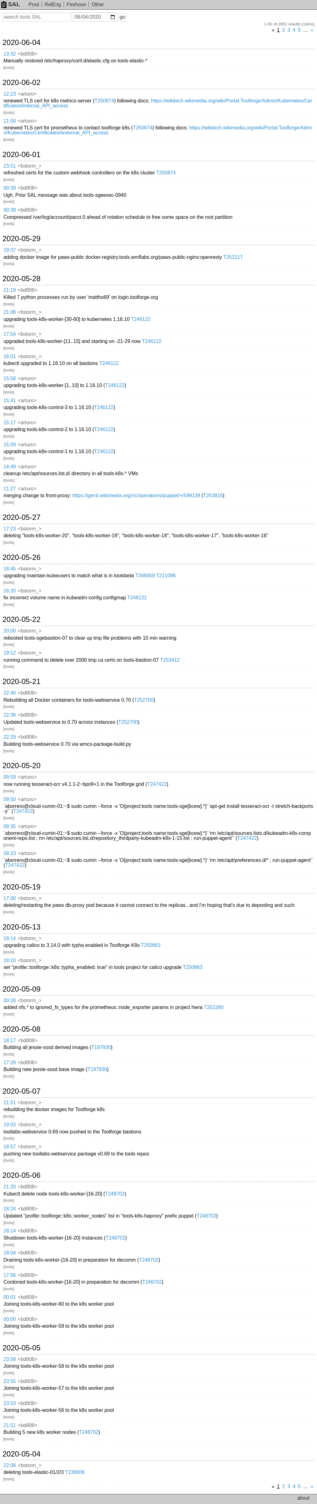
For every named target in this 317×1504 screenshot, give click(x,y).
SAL (10, 4)
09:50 (9, 799)
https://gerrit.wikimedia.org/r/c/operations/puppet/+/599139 (136, 495)
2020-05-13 (21, 927)
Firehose (76, 4)
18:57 (9, 1146)
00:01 (9, 1297)
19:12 (9, 652)
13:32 (9, 53)
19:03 (9, 1124)
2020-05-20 (21, 765)
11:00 (9, 121)
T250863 (150, 945)
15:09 (9, 444)
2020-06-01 (21, 154)
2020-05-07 (21, 1091)
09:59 (9, 777)
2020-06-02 (21, 82)
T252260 (213, 1007)
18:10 (9, 960)
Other (98, 4)
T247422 (157, 784)
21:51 (9, 1102)
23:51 (9, 166)
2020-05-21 (21, 681)
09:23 (9, 853)
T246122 (140, 319)
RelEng (53, 4)
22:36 (9, 715)
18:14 (9, 938)
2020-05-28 (21, 278)
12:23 (9, 94)
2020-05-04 (21, 1454)
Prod (33, 4)
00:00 (9, 1319)
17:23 (9, 528)
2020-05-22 (21, 619)
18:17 (9, 1040)
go (122, 17)
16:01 (9, 356)
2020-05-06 (21, 1175)
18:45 (9, 568)
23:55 (9, 1381)
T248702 (114, 1193)
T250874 (104, 100)
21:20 (9, 1186)
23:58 (9, 1359)
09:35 (9, 826)
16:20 (9, 590)
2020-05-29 (21, 238)
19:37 (9, 250)
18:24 (9, 1208)
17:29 (9, 1062)
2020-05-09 (21, 989)
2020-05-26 (21, 557)
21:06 (9, 312)
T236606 (75, 1472)
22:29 (9, 737)
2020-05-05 (21, 1347)
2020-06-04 (21, 42)
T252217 (233, 257)
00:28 (9, 1000)
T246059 (145, 575)
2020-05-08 (21, 1029)
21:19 (9, 290)
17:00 (9, 898)
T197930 (101, 1047)
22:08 (9, 1465)
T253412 (170, 660)
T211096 (166, 575)
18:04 (9, 1252)
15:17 (9, 422)
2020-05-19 (21, 887)
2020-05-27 (21, 517)
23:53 (9, 1403)
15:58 (9, 378)
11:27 (9, 488)
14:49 (9, 466)
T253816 (213, 495)
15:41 (9, 400)
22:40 (9, 693)
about (303, 1498)
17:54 (9, 334)
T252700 (144, 700)
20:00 (9, 630)
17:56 (9, 1275)
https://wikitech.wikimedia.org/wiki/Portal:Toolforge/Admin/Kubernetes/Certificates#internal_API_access (157, 103)
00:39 (9, 188)
